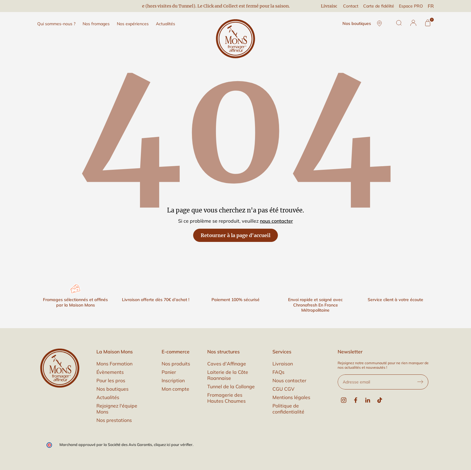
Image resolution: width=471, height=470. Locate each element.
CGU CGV (283, 389)
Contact (350, 6)
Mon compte (175, 389)
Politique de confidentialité (288, 409)
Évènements (110, 372)
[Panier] (428, 23)
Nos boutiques (363, 23)
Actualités (107, 397)
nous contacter (276, 221)
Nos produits (176, 364)
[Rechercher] (399, 23)
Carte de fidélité (378, 6)
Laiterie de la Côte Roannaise (227, 375)
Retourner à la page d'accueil (235, 235)
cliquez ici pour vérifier (173, 444)
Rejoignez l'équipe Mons (116, 409)
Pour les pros (110, 380)
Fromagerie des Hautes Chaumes (226, 398)
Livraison (282, 364)
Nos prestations (114, 420)
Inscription (173, 380)
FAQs (278, 372)
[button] (413, 23)
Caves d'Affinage (226, 364)
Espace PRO (411, 6)
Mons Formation (114, 364)
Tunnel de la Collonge (231, 386)
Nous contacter (289, 380)
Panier (169, 372)
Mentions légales (291, 397)
